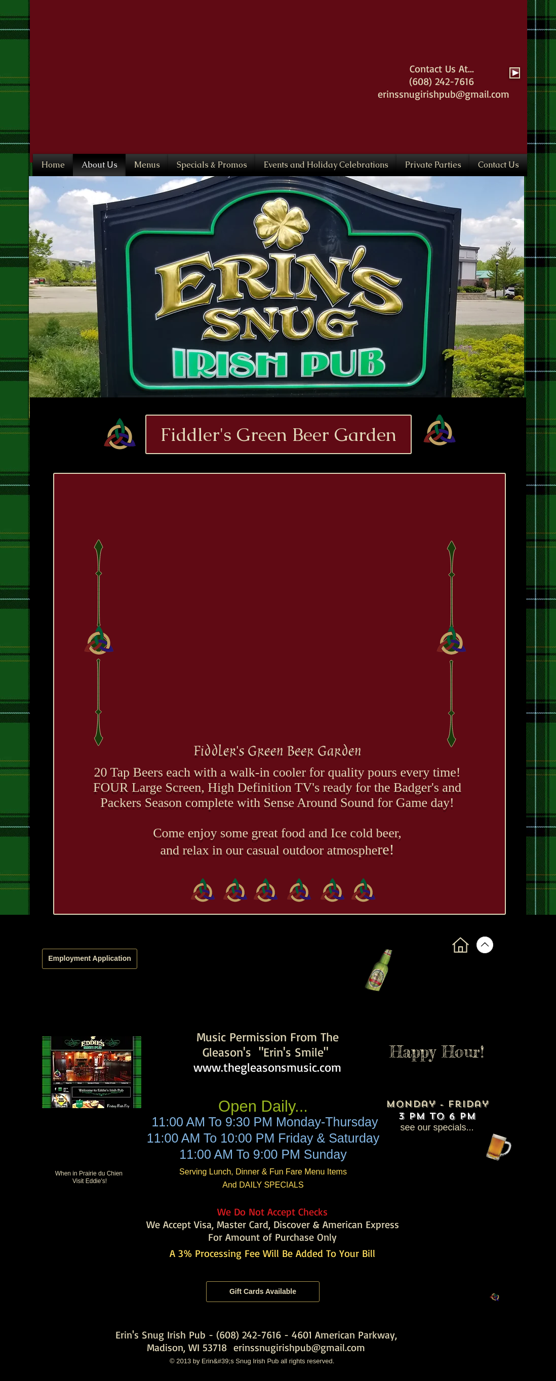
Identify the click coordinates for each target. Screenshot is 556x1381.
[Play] (514, 72)
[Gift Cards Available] (263, 1291)
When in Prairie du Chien (90, 1173)
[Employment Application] (89, 959)
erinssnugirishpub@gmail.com (299, 1347)
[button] (276, 297)
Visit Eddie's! (89, 1181)
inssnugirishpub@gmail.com (447, 94)
